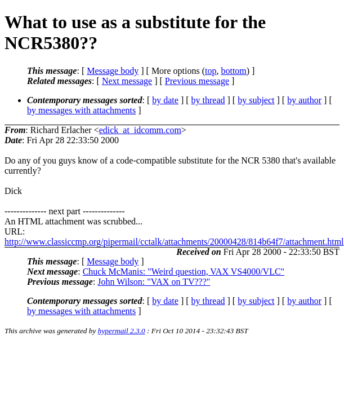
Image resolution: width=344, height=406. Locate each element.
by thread (208, 100)
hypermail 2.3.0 (121, 330)
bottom (233, 71)
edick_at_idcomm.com (140, 130)
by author (304, 100)
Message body (113, 71)
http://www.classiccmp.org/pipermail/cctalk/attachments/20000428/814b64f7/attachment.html (174, 241)
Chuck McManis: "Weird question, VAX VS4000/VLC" (183, 271)
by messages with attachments (81, 110)
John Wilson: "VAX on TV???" (153, 281)
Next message (127, 81)
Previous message (197, 81)
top (210, 71)
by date (165, 100)
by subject (256, 100)
